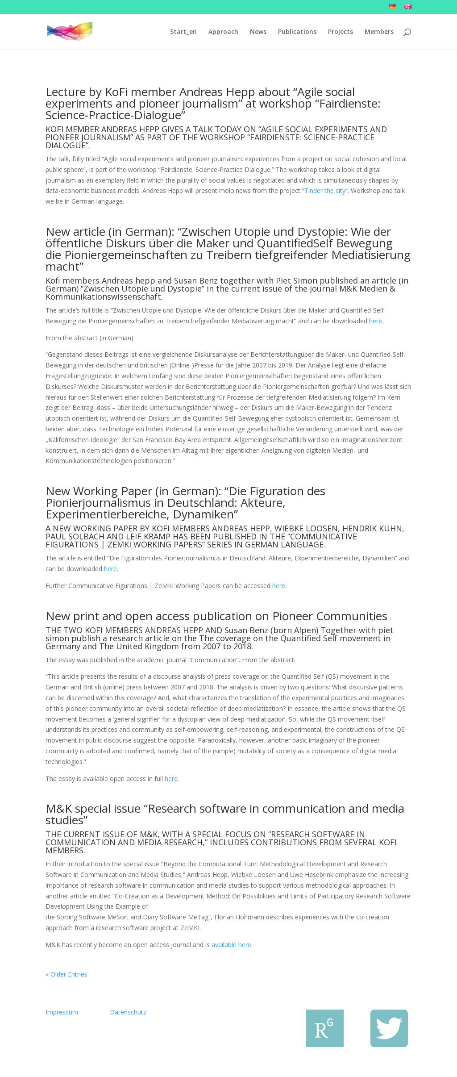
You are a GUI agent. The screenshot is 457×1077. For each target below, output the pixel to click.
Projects (340, 32)
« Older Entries (66, 974)
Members (379, 32)
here (375, 321)
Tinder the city (324, 190)
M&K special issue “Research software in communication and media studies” (225, 814)
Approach (223, 32)
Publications (297, 32)
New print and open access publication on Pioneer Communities (216, 616)
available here (231, 944)
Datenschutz (128, 1012)
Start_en (183, 32)
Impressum (62, 1012)
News (258, 32)
